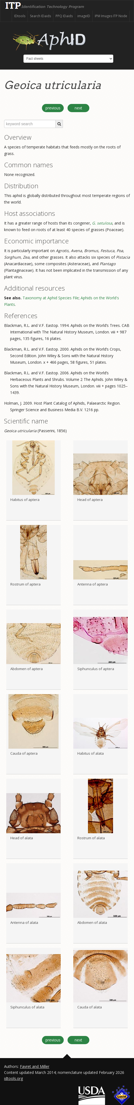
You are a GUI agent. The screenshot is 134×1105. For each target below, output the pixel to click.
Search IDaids (40, 16)
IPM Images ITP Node (111, 16)
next (78, 108)
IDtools (19, 16)
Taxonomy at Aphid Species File (51, 297)
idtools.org (13, 1078)
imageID (83, 16)
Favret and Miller (34, 1066)
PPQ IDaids (64, 16)
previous (52, 108)
